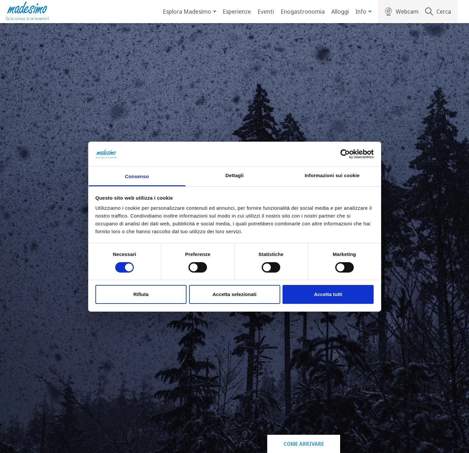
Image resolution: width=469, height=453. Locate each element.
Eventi (265, 11)
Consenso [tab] (137, 176)
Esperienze (237, 11)
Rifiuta (141, 294)
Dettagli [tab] (235, 175)
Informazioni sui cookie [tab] (332, 175)
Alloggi (340, 11)
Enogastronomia (303, 11)
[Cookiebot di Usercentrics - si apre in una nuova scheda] (345, 154)
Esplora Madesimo (189, 11)
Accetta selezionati (234, 294)
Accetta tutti (328, 294)
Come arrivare (303, 443)
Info (363, 11)
